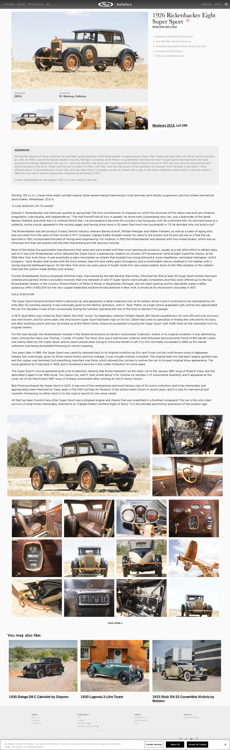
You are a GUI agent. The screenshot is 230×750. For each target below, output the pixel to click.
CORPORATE (83, 715)
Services (207, 4)
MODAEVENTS (83, 723)
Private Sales (35, 4)
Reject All (175, 744)
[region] (115, 745)
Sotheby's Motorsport (88, 726)
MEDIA (138, 715)
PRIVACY (188, 715)
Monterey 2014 (163, 125)
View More (115, 623)
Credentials (140, 717)
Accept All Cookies (197, 744)
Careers (80, 720)
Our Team (35, 720)
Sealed (21, 4)
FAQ (79, 717)
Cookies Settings (191, 717)
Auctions (9, 4)
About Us (35, 717)
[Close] (225, 744)
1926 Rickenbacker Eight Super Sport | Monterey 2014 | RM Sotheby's (115, 4)
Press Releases (141, 720)
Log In (217, 4)
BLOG (137, 723)
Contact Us (36, 723)
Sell (48, 4)
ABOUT (34, 715)
